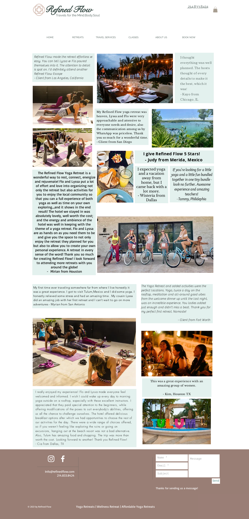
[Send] (216, 481)
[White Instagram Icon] (51, 458)
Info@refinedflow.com (59, 471)
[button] (215, 9)
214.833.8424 (197, 6)
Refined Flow (68, 9)
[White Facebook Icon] (62, 458)
